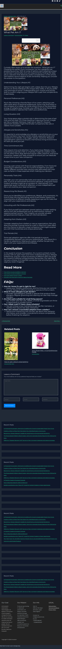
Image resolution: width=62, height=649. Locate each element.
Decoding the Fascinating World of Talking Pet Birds (18, 277)
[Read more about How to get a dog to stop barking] (11, 346)
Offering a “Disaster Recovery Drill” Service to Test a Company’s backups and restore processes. (29, 440)
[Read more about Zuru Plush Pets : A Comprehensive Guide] (40, 340)
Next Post (57, 321)
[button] (61, 6)
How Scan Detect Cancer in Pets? (13, 275)
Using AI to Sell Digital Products (12, 541)
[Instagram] (57, 1)
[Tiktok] (59, 1)
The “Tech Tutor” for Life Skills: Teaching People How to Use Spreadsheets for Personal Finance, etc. (30, 538)
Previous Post (6, 321)
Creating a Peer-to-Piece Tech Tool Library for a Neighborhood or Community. (25, 431)
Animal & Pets (18, 35)
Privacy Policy (52, 609)
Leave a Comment (9, 35)
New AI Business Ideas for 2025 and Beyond (15, 482)
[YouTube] (55, 1)
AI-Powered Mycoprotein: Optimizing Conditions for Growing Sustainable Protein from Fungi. (29, 428)
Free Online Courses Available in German (15, 272)
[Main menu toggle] (2, 6)
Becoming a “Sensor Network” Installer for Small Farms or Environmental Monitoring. (27, 433)
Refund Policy (52, 606)
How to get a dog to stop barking (16, 362)
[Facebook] (52, 1)
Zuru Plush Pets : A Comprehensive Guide (44, 351)
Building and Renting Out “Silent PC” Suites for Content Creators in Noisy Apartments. (27, 485)
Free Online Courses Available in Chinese (15, 273)
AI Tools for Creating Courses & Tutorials (14, 480)
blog (13, 363)
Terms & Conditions (54, 608)
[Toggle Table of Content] (37, 40)
